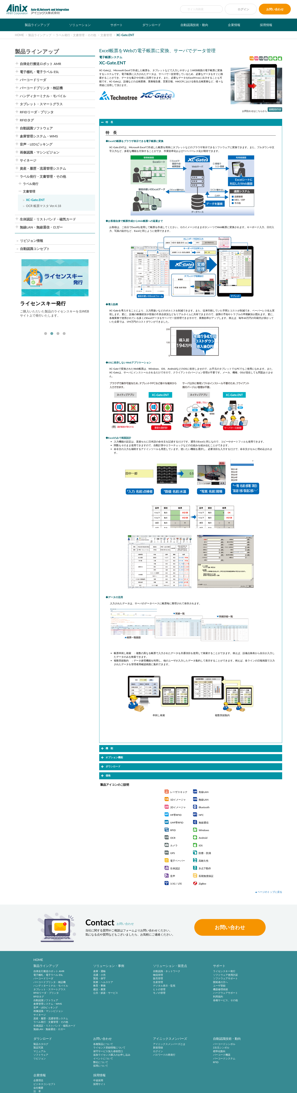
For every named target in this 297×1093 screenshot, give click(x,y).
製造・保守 (89, 978)
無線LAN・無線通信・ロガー (41, 227)
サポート (116, 25)
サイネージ (28, 160)
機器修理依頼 (189, 989)
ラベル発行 (30, 183)
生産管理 (138, 982)
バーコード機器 (141, 1055)
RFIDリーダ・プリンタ (37, 112)
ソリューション (80, 25)
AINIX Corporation (259, 1087)
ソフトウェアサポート (194, 978)
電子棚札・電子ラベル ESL (39, 71)
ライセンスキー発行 (193, 971)
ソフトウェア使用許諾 (194, 975)
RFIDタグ (27, 120)
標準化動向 (139, 1051)
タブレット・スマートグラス (41, 104)
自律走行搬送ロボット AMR (40, 63)
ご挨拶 (186, 1059)
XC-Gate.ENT (35, 199)
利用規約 (187, 996)
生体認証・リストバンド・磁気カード (48, 219)
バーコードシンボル (144, 1044)
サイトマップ (130, 1087)
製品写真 (237, 975)
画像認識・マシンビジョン (39, 152)
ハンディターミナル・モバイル (43, 96)
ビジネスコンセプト (193, 1048)
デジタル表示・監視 (144, 985)
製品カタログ (239, 971)
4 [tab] (64, 334)
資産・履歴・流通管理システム (43, 168)
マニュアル (238, 978)
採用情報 (266, 25)
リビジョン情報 (31, 240)
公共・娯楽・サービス (95, 993)
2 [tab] (52, 334)
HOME (38, 960)
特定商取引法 (61, 1087)
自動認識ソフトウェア (36, 128)
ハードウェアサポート (194, 993)
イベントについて (43, 1059)
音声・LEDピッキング (36, 144)
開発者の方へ (189, 982)
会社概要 (187, 1051)
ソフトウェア (239, 982)
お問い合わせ (275, 9)
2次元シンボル (141, 1048)
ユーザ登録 (188, 985)
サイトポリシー (12, 1087)
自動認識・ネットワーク (146, 971)
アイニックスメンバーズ (100, 1039)
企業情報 (234, 25)
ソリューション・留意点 (150, 966)
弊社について (40, 1062)
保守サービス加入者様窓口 (48, 1051)
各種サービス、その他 (194, 1000)
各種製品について (43, 1044)
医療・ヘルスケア (93, 982)
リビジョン (238, 985)
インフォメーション (193, 1066)
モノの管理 (139, 993)
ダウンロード (151, 25)
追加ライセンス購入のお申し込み (52, 1055)
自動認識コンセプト (35, 248)
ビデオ (186, 1070)
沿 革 (186, 1055)
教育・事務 (89, 985)
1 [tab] (46, 334)
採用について (40, 1066)
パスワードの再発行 (94, 1055)
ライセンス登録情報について (49, 1048)
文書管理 (29, 191)
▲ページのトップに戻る (268, 891)
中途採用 (237, 1044)
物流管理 (138, 975)
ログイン (243, 9)
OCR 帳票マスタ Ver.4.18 (43, 205)
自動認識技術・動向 (194, 25)
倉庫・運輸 (89, 971)
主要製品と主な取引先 (194, 1062)
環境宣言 (78, 1087)
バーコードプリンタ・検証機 (41, 88)
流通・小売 (89, 975)
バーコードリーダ (33, 80)
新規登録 (88, 1048)
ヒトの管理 (139, 989)
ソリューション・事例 (98, 966)
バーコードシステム (144, 1059)
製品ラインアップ (37, 25)
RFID (135, 1062)
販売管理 (138, 978)
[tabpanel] (55, 288)
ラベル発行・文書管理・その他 (43, 176)
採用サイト (238, 1048)
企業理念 (187, 1044)
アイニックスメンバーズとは (99, 1044)
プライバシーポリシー (38, 1087)
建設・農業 (89, 989)
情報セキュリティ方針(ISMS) (103, 1087)
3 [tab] (58, 334)
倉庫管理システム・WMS (39, 136)
